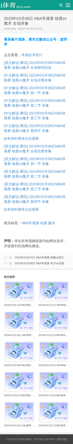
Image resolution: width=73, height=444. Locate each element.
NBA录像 (11, 28)
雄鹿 (43, 223)
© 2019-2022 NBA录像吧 (19, 439)
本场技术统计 (31, 55)
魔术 (51, 223)
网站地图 (62, 439)
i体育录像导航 (19, 6)
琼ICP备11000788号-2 (45, 439)
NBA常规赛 (30, 223)
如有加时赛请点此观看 (21, 138)
